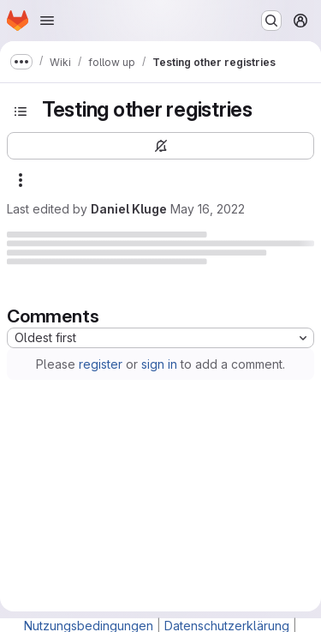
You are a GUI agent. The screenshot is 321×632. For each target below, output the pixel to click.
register (100, 364)
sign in (159, 364)
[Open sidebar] (20, 111)
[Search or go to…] (271, 20)
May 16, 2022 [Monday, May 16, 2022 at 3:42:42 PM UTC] (207, 209)
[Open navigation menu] (47, 20)
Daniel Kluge (129, 209)
